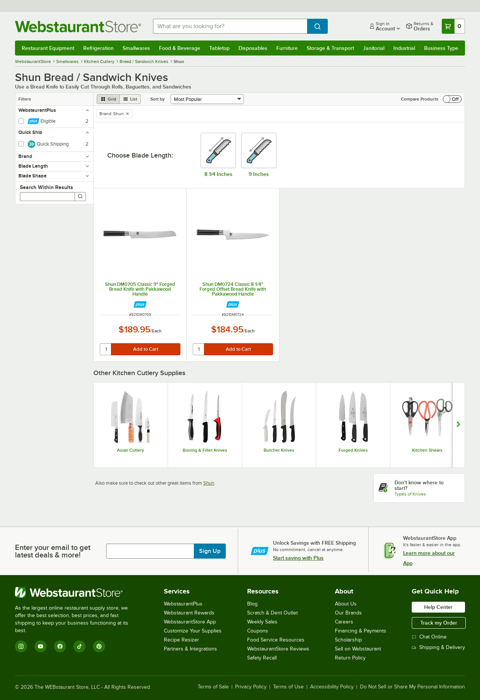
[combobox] (230, 26)
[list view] (130, 99)
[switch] (452, 99)
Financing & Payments (360, 631)
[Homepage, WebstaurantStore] (78, 26)
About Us (346, 604)
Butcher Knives (279, 450)
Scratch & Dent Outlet (272, 613)
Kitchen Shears (427, 450)
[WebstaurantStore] (76, 592)
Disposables (252, 48)
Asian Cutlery (130, 450)
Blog (252, 604)
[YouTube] (40, 646)
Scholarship (348, 640)
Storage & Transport (330, 48)
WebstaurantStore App (190, 622)
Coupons (257, 631)
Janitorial (373, 48)
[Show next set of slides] (458, 425)
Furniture (287, 48)
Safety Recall (262, 658)
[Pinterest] (99, 646)
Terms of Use (288, 686)
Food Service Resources (275, 640)
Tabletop (219, 48)
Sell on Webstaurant (358, 649)
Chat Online (429, 637)
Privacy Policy (251, 686)
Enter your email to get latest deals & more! (52, 551)
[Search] (80, 196)
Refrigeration (98, 48)
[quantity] (106, 349)
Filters (24, 99)
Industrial (404, 48)
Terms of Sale (213, 686)
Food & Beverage (179, 48)
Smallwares (136, 48)
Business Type (441, 48)
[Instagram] (21, 646)
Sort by (157, 99)
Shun (208, 483)
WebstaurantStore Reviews (278, 649)
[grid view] (108, 99)
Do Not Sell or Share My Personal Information (412, 686)
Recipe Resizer (181, 640)
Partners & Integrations (190, 649)
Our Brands (348, 613)
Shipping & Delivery (438, 647)
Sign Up (209, 551)
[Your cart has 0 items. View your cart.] (453, 26)
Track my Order (438, 623)
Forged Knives (353, 450)
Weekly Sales (262, 622)
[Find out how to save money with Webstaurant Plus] (140, 304)
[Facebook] (60, 646)
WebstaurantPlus (183, 604)
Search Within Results (46, 187)
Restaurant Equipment (48, 48)
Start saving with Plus (298, 558)
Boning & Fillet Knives (205, 450)
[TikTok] (80, 646)
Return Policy (350, 658)
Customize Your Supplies (193, 631)
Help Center (438, 607)
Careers (344, 622)
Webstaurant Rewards (189, 613)
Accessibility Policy (332, 686)
